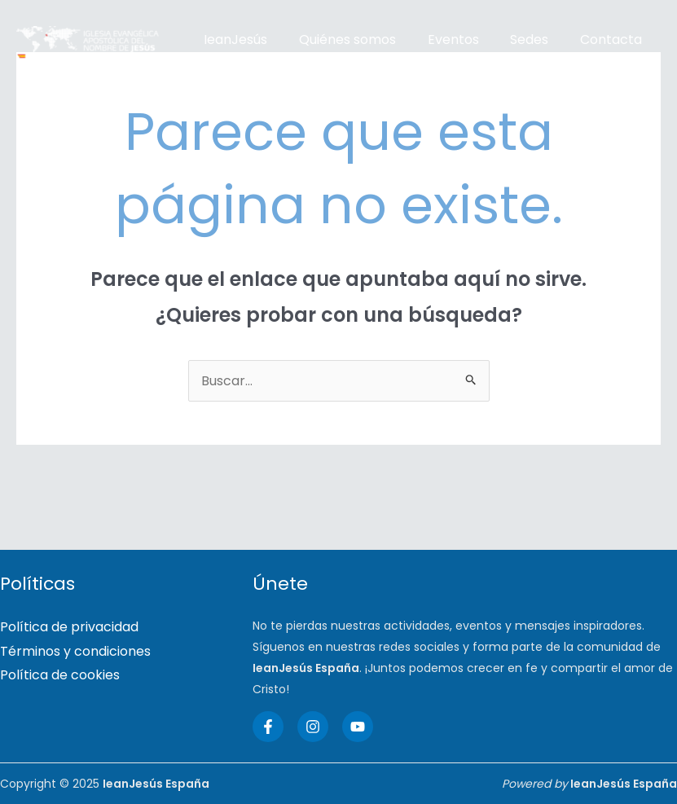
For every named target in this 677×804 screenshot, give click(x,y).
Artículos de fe (248, 64)
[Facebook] (268, 726)
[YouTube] (357, 726)
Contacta (587, 39)
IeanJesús (233, 39)
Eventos (439, 39)
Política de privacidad (69, 626)
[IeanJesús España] (87, 51)
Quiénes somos (339, 39)
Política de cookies (60, 675)
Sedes (510, 39)
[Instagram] (312, 726)
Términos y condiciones (75, 651)
